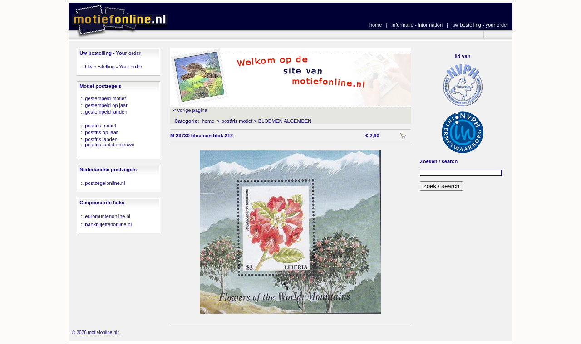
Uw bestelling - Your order (113, 66)
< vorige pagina (190, 110)
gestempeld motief (105, 98)
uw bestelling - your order (480, 25)
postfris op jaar (101, 132)
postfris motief (100, 125)
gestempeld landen (106, 112)
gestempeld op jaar (106, 105)
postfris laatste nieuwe (109, 144)
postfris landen (101, 139)
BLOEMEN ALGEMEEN (284, 121)
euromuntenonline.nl (107, 216)
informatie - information (417, 25)
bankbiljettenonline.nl (108, 224)
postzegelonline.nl (105, 183)
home (375, 25)
